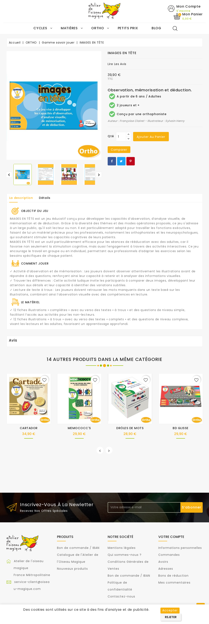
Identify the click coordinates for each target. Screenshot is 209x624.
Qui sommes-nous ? (125, 555)
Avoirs (163, 562)
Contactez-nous (121, 596)
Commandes (169, 555)
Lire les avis (117, 64)
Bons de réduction (173, 575)
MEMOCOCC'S (79, 428)
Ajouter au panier (151, 137)
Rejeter (171, 617)
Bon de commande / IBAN (78, 548)
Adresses (165, 569)
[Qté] (121, 136)
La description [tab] (21, 198)
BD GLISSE (181, 428)
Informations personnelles (180, 548)
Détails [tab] (44, 198)
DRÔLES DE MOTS (130, 428)
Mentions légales (122, 548)
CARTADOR (29, 428)
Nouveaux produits (72, 569)
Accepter (170, 610)
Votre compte (171, 537)
